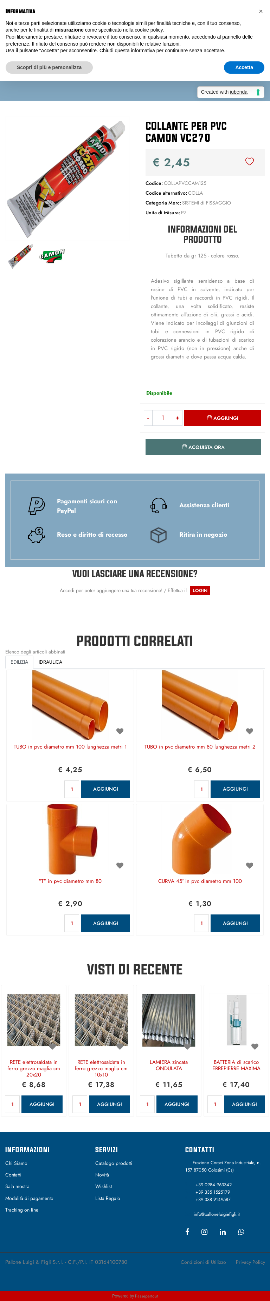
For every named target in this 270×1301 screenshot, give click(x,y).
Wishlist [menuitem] (103, 1186)
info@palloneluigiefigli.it (217, 1214)
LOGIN (200, 590)
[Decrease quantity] (148, 418)
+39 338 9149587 (213, 1199)
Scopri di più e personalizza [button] (49, 67)
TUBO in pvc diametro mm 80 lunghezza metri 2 (200, 747)
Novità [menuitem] (102, 1174)
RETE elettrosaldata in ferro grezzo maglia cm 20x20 (33, 1069)
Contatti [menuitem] (13, 1174)
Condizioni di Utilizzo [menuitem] (203, 1262)
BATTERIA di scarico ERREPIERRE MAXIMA (236, 1065)
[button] (67, 177)
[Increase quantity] (177, 418)
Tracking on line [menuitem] (21, 1209)
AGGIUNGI (105, 788)
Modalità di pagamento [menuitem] (29, 1198)
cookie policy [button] (148, 30)
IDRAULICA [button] (50, 661)
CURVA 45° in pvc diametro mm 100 (200, 881)
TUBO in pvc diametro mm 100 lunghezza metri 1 (70, 747)
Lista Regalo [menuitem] (107, 1198)
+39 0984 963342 (213, 1184)
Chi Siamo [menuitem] (16, 1163)
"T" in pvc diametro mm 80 (70, 881)
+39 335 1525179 (212, 1192)
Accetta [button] (244, 67)
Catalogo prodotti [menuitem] (113, 1163)
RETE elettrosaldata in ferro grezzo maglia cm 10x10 (101, 1069)
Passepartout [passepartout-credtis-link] (146, 1296)
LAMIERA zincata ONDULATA (169, 1065)
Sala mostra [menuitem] (17, 1186)
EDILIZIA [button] (19, 661)
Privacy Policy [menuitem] (250, 1262)
